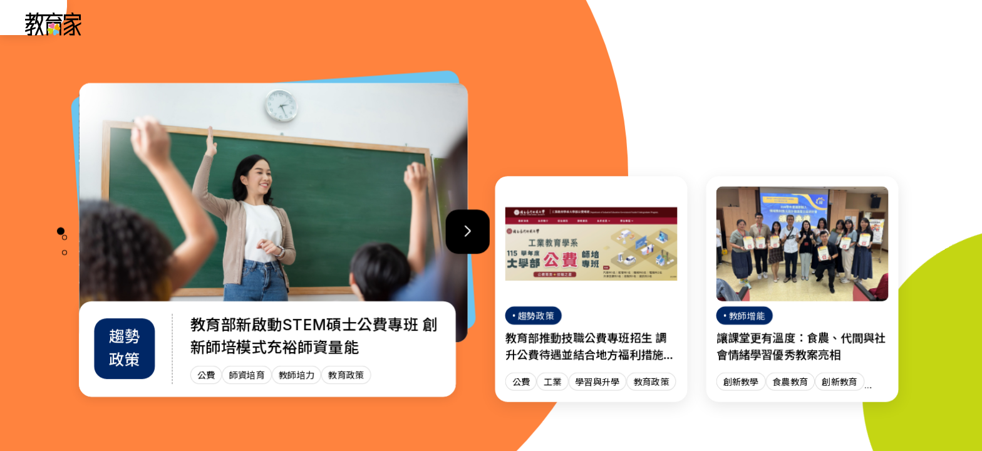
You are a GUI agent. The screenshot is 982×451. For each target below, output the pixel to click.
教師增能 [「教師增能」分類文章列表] (677, 23)
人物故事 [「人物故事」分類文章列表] (482, 23)
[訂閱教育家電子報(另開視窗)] (878, 23)
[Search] (939, 23)
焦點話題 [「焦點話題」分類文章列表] (742, 23)
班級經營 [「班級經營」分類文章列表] (612, 23)
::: (21, 25)
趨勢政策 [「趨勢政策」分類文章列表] (547, 23)
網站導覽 (807, 23)
